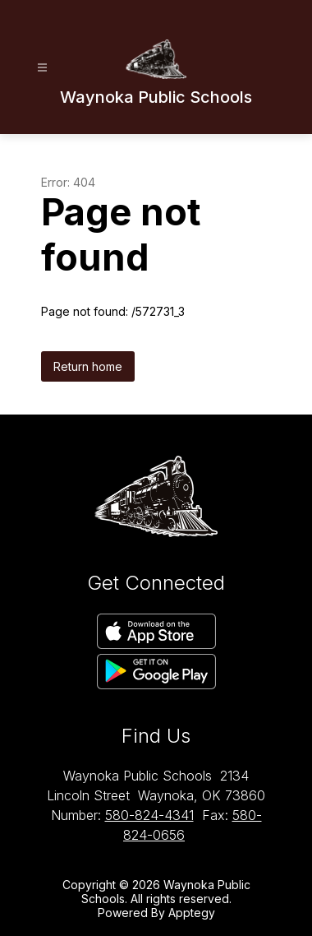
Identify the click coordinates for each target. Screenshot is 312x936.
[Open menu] (42, 67)
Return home (87, 366)
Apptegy (191, 913)
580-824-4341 (149, 815)
